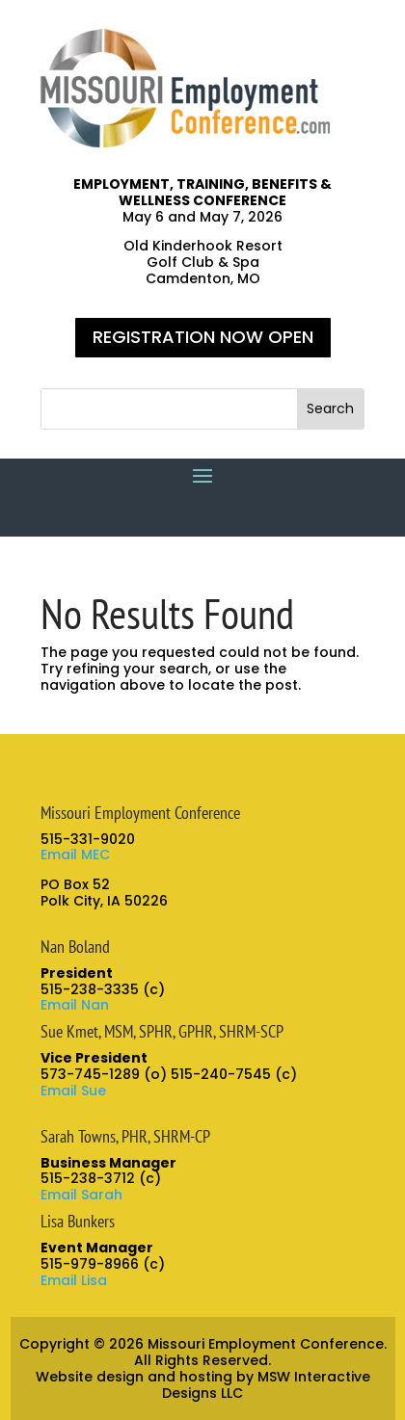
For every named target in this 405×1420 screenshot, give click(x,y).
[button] (330, 409)
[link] (185, 142)
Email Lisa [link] (73, 1280)
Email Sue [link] (73, 1090)
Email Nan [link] (74, 1004)
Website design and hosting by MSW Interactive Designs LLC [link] (203, 1385)
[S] (169, 409)
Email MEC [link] (75, 854)
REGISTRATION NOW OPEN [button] (203, 337)
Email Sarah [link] (81, 1194)
